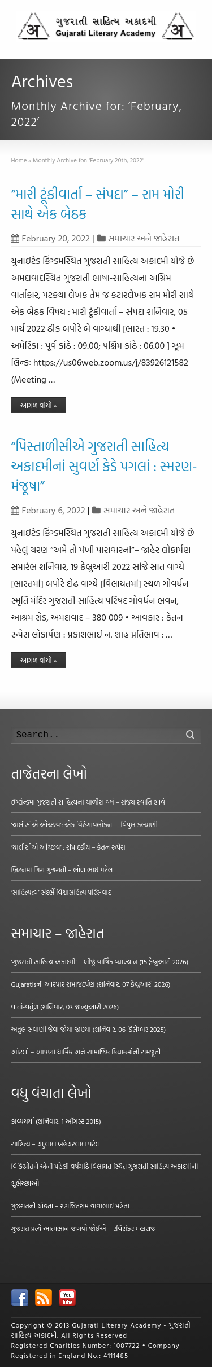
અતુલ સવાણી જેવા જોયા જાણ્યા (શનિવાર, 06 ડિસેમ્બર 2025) (88, 1029)
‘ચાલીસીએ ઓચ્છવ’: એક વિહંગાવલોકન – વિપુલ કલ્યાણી (84, 824)
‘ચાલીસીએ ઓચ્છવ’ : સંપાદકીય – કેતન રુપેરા (68, 847)
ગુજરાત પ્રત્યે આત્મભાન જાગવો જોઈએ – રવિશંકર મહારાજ (83, 1228)
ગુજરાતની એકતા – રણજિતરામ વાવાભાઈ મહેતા (70, 1206)
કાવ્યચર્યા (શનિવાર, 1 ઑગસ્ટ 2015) (56, 1121)
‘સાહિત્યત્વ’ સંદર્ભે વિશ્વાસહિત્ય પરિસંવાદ (61, 892)
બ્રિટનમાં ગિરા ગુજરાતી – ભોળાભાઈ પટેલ (62, 869)
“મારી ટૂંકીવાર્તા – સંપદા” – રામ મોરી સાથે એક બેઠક (97, 204)
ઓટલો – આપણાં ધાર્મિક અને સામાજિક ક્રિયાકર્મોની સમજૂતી (86, 1052)
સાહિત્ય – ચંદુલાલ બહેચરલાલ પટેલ (55, 1144)
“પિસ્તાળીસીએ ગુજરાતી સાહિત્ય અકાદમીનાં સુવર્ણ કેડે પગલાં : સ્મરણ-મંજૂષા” (104, 466)
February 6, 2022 (48, 510)
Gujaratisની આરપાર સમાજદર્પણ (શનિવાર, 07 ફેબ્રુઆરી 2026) (90, 984)
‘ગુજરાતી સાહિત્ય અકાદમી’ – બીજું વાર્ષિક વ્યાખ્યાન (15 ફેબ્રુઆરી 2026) (99, 961)
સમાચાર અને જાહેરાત (144, 238)
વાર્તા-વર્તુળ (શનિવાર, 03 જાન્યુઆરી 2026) (65, 1006)
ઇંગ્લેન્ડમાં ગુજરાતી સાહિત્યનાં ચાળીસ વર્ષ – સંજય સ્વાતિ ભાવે (88, 802)
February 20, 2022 (50, 238)
